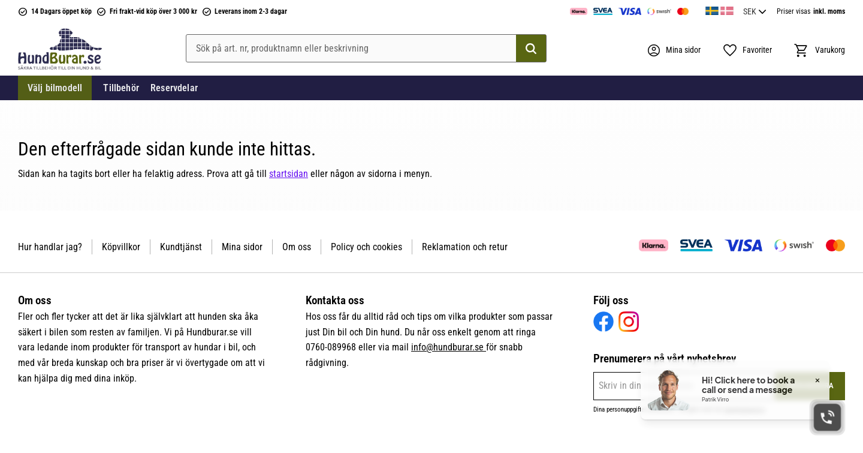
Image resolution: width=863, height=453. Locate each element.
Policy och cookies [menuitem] (366, 247)
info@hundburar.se (448, 347)
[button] (747, 50)
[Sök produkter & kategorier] (366, 48)
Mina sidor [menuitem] (242, 247)
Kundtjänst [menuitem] (181, 247)
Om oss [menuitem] (296, 247)
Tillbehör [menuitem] (120, 88)
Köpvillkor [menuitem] (121, 247)
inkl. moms (829, 11)
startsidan (288, 173)
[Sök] (531, 48)
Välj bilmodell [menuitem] (55, 88)
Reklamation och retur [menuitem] (465, 247)
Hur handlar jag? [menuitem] (50, 247)
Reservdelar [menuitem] (174, 88)
